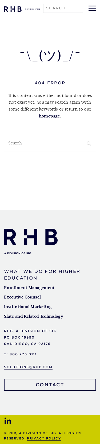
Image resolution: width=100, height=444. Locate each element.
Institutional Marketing (28, 307)
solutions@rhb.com (28, 367)
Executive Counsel (22, 297)
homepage (49, 116)
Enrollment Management (29, 288)
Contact (50, 384)
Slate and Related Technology (33, 317)
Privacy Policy (44, 438)
